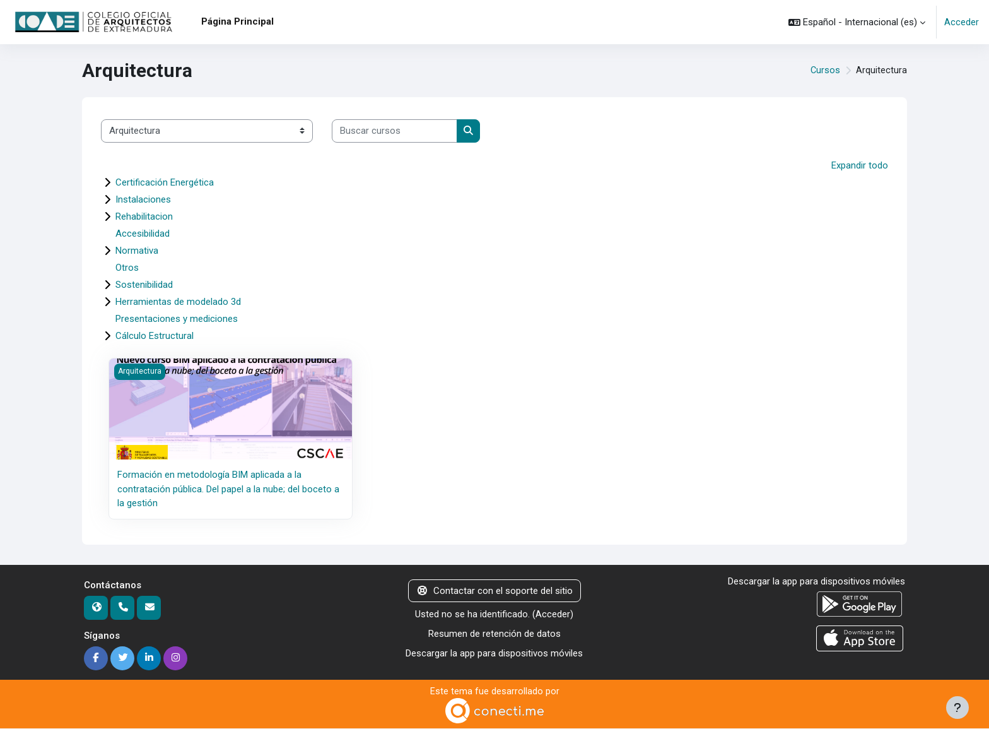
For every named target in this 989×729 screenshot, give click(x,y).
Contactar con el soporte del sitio (494, 590)
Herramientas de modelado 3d (178, 301)
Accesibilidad (142, 233)
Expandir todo (859, 165)
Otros (127, 267)
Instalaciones (143, 199)
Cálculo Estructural (154, 335)
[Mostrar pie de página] (957, 707)
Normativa (136, 250)
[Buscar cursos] (394, 131)
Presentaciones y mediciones (176, 318)
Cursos (825, 70)
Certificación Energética (164, 182)
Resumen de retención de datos (494, 633)
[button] (856, 22)
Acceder (961, 22)
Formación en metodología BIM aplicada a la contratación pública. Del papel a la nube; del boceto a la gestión (228, 489)
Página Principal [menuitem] (237, 21)
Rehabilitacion (144, 216)
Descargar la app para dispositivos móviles (494, 652)
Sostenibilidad (144, 284)
